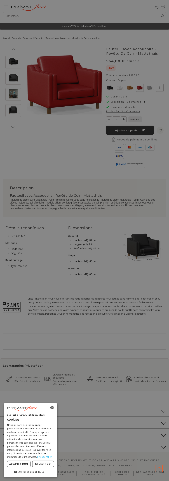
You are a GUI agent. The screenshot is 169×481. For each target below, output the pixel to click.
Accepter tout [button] (18, 463)
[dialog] (30, 440)
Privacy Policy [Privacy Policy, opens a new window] (44, 456)
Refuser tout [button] (43, 463)
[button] (30, 472)
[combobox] (52, 407)
